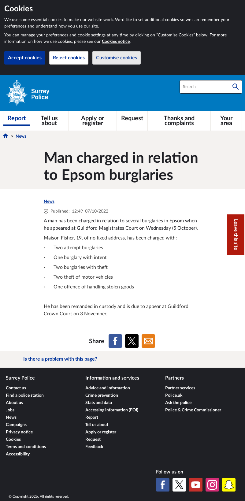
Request (93, 439)
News (21, 136)
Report (91, 417)
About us (14, 403)
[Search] (235, 87)
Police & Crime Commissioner (193, 410)
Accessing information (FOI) (111, 410)
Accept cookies (25, 57)
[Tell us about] (49, 121)
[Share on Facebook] (115, 341)
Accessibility (18, 454)
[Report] (16, 118)
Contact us (16, 388)
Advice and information (107, 388)
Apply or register (100, 432)
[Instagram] (212, 485)
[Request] (132, 118)
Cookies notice (116, 41)
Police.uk (173, 395)
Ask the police (178, 403)
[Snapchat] (229, 485)
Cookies (13, 439)
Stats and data (98, 403)
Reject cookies (69, 57)
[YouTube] (195, 485)
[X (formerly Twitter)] (179, 485)
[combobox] (211, 87)
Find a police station (25, 395)
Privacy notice (19, 432)
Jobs (10, 410)
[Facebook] (162, 485)
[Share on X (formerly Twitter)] (132, 341)
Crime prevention (101, 395)
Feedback (94, 447)
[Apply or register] (93, 121)
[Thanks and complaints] (179, 121)
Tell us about (96, 425)
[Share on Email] (148, 341)
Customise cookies (116, 57)
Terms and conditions (26, 447)
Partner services (180, 388)
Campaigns (16, 425)
